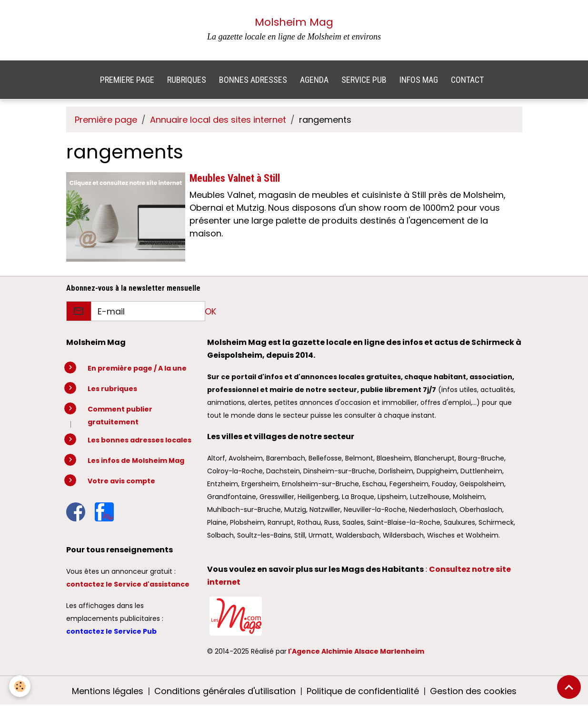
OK (210, 311)
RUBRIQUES (186, 80)
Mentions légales (107, 691)
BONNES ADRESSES (253, 80)
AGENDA (314, 80)
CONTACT (467, 80)
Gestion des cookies (473, 691)
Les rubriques (112, 388)
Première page (106, 120)
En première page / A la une (137, 368)
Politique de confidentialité (363, 691)
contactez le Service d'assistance (127, 584)
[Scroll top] (569, 687)
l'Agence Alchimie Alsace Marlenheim (356, 651)
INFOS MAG (418, 80)
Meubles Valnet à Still (234, 178)
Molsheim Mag (294, 22)
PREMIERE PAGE (127, 80)
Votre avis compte (121, 481)
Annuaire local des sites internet (218, 120)
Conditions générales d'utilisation (225, 691)
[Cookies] (20, 686)
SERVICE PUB (364, 80)
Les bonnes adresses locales (139, 440)
